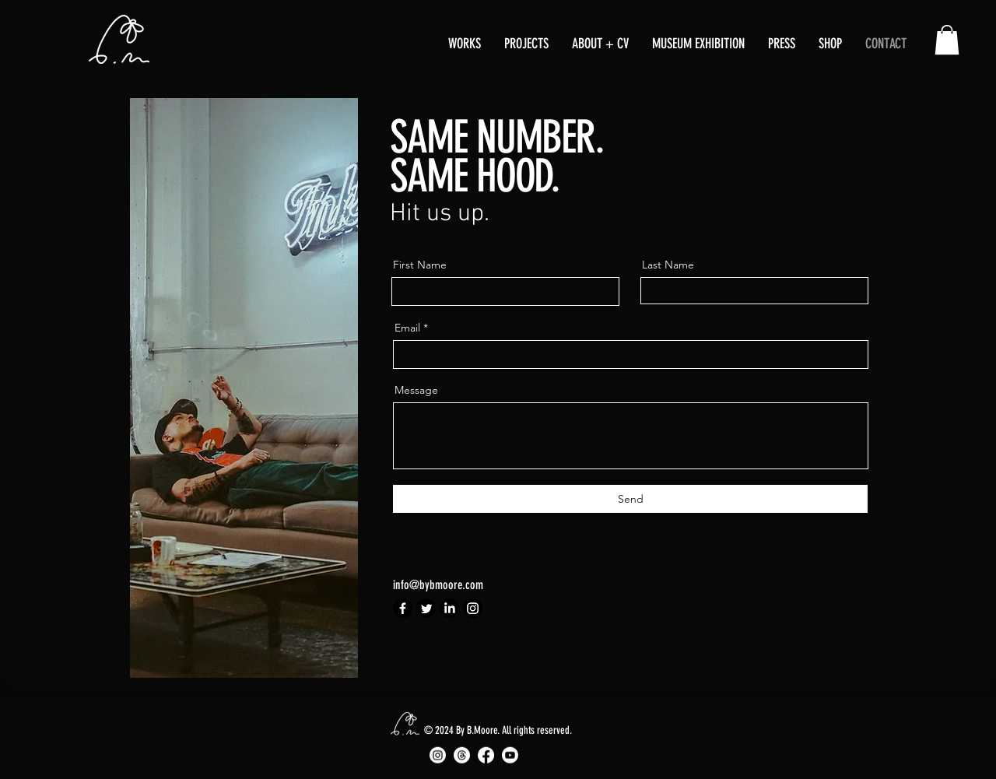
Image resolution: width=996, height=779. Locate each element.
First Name (420, 264)
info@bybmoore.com (438, 584)
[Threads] (462, 755)
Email (407, 327)
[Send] (630, 499)
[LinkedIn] (449, 608)
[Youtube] (510, 755)
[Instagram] (472, 608)
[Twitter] (426, 608)
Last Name (668, 264)
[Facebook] (402, 608)
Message (416, 389)
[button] (465, 44)
